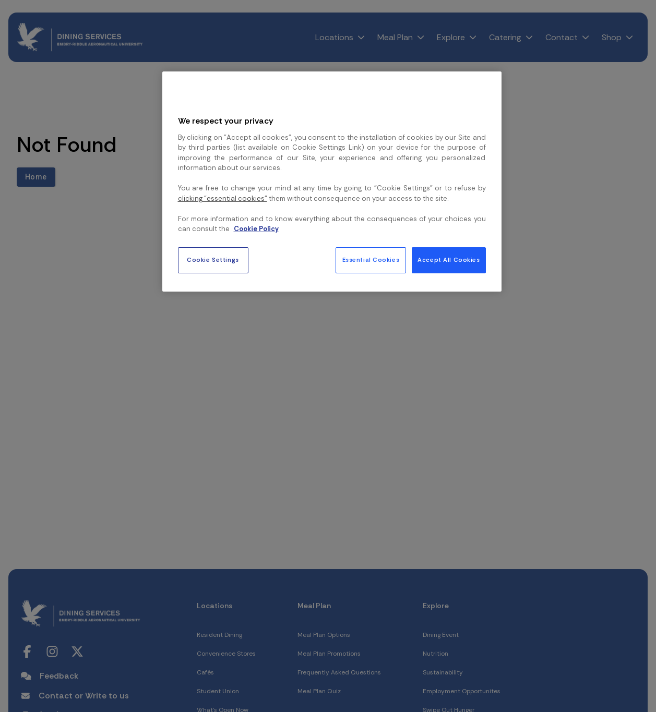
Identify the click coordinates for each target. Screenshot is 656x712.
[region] (332, 181)
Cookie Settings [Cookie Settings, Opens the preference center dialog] (213, 260)
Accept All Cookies (449, 260)
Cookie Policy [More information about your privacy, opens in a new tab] (256, 228)
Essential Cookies (371, 260)
